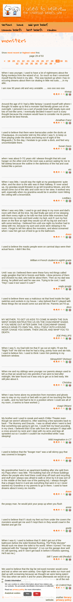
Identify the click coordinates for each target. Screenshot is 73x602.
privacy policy (63, 600)
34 (26, 63)
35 (31, 63)
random (51, 29)
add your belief (38, 24)
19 (9, 61)
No (37, 594)
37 (41, 63)
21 (18, 61)
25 (37, 61)
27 (47, 61)
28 (52, 61)
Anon (68, 234)
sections (7, 24)
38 (46, 63)
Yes (27, 594)
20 (13, 61)
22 (23, 61)
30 (61, 61)
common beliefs (12, 29)
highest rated (29, 52)
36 (36, 63)
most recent (13, 52)
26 (42, 61)
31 (66, 61)
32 (17, 63)
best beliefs (34, 29)
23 (28, 61)
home (20, 24)
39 (50, 63)
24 (33, 61)
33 (22, 63)
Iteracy (67, 597)
